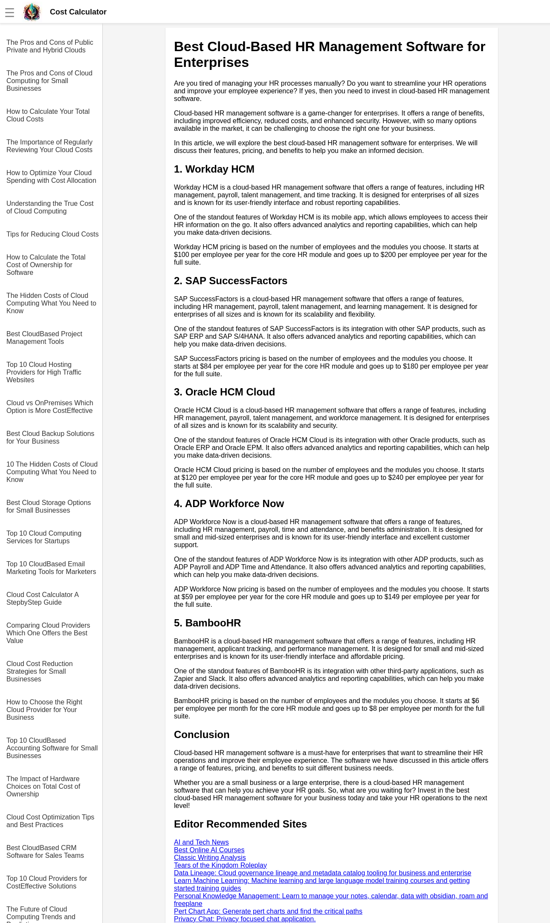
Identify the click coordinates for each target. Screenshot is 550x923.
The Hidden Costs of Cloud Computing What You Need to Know (51, 303)
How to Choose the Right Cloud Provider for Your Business (44, 709)
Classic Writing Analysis (210, 857)
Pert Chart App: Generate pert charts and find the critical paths (268, 911)
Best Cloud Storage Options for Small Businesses (48, 506)
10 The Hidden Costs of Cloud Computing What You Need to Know (52, 472)
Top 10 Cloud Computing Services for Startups (43, 537)
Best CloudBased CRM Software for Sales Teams (45, 851)
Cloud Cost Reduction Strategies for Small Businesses (39, 671)
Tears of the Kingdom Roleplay (220, 865)
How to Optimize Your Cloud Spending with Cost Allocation (51, 176)
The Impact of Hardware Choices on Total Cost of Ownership (43, 786)
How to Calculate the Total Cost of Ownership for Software (46, 265)
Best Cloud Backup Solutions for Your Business (50, 437)
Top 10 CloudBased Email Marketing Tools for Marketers (51, 567)
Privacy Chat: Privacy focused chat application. (245, 919)
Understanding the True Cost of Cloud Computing (50, 207)
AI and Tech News (201, 842)
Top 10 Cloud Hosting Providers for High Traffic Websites (43, 372)
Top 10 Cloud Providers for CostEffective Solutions (46, 882)
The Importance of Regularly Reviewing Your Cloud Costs (49, 145)
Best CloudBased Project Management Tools (44, 337)
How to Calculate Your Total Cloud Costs (48, 115)
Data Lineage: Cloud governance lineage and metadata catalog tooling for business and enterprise (322, 873)
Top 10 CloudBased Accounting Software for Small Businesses (52, 748)
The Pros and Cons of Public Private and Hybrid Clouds (49, 46)
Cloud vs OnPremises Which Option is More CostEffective (49, 406)
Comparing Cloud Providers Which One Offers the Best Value (48, 633)
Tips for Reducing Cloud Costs (52, 234)
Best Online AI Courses (209, 850)
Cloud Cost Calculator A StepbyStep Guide (42, 598)
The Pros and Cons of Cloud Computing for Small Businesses (49, 80)
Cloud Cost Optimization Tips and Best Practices (50, 820)
